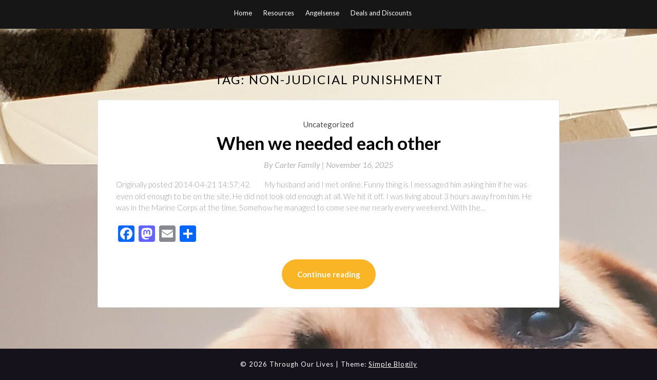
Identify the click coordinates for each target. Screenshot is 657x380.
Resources (278, 13)
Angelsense (322, 13)
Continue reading (328, 274)
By (295, 164)
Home (243, 13)
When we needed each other (329, 143)
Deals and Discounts (381, 13)
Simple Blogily (393, 364)
